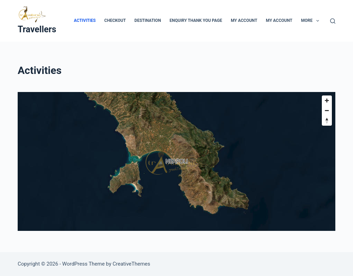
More (311, 21)
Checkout (115, 20)
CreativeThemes (131, 264)
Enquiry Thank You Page (196, 20)
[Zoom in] (327, 100)
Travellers (37, 29)
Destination (147, 20)
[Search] (332, 21)
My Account (244, 20)
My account (279, 20)
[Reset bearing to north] (327, 121)
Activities (85, 20)
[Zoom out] (327, 111)
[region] (176, 161)
